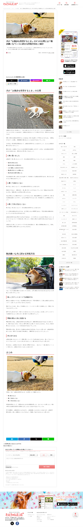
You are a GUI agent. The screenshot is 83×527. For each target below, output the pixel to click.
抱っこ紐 (64, 222)
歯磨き (64, 254)
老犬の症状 (64, 247)
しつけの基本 (74, 163)
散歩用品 (74, 174)
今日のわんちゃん (31, 514)
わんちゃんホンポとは (41, 514)
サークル (64, 188)
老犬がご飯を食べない (64, 244)
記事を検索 (66, 4)
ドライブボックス (74, 208)
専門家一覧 (49, 514)
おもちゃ (64, 198)
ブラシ (74, 201)
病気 (64, 157)
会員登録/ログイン (74, 4)
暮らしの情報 (74, 153)
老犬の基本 (74, 229)
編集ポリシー (39, 516)
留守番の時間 (63, 226)
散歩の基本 (74, 170)
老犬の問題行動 (64, 241)
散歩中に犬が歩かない (74, 177)
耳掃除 (74, 258)
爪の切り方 (64, 258)
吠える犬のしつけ (64, 167)
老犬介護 (64, 234)
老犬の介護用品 (74, 234)
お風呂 (74, 251)
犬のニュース (63, 153)
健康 (74, 157)
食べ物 (64, 150)
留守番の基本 (74, 222)
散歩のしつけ (63, 174)
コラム (64, 163)
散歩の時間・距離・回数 (63, 177)
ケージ (74, 184)
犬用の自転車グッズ (74, 212)
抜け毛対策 (64, 251)
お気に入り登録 (51, 52)
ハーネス (74, 191)
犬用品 (74, 181)
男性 (51, 455)
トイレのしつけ (64, 170)
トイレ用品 (64, 184)
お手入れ (74, 150)
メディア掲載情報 (50, 519)
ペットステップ (64, 219)
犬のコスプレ (74, 215)
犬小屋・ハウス (64, 191)
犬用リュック (63, 208)
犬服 (64, 215)
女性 (44, 455)
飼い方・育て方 (64, 146)
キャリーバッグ (74, 205)
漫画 (64, 160)
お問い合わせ (39, 519)
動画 (74, 160)
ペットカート (63, 205)
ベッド (74, 188)
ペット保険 (30, 516)
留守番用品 (74, 226)
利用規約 (38, 517)
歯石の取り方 (74, 254)
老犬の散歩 (74, 241)
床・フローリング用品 (64, 212)
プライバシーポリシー (51, 516)
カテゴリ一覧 (59, 4)
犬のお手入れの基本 (74, 247)
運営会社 (49, 517)
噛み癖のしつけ (74, 167)
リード (64, 201)
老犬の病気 (74, 244)
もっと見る (69, 131)
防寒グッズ (74, 219)
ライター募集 (39, 521)
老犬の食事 (74, 237)
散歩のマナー (63, 181)
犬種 (74, 146)
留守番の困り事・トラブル (63, 230)
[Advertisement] (18, 63)
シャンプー (74, 198)
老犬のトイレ (63, 237)
